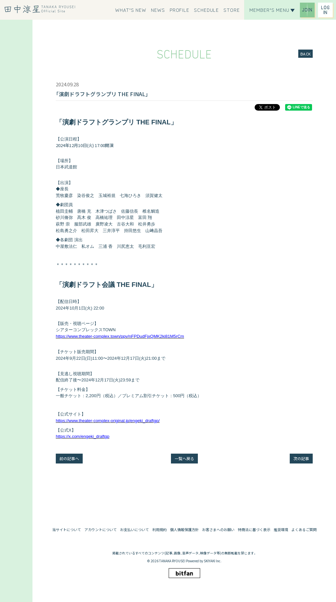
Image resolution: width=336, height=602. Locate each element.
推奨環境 (281, 529)
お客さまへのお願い (218, 529)
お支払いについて (134, 529)
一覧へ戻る (184, 458)
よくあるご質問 (304, 529)
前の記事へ (69, 458)
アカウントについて (100, 529)
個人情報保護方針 (184, 529)
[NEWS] (158, 9)
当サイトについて (66, 529)
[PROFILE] (179, 9)
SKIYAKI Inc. (212, 560)
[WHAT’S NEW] (131, 9)
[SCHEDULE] (206, 9)
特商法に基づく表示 (254, 529)
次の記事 (301, 458)
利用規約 (159, 529)
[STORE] (231, 9)
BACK (305, 53)
